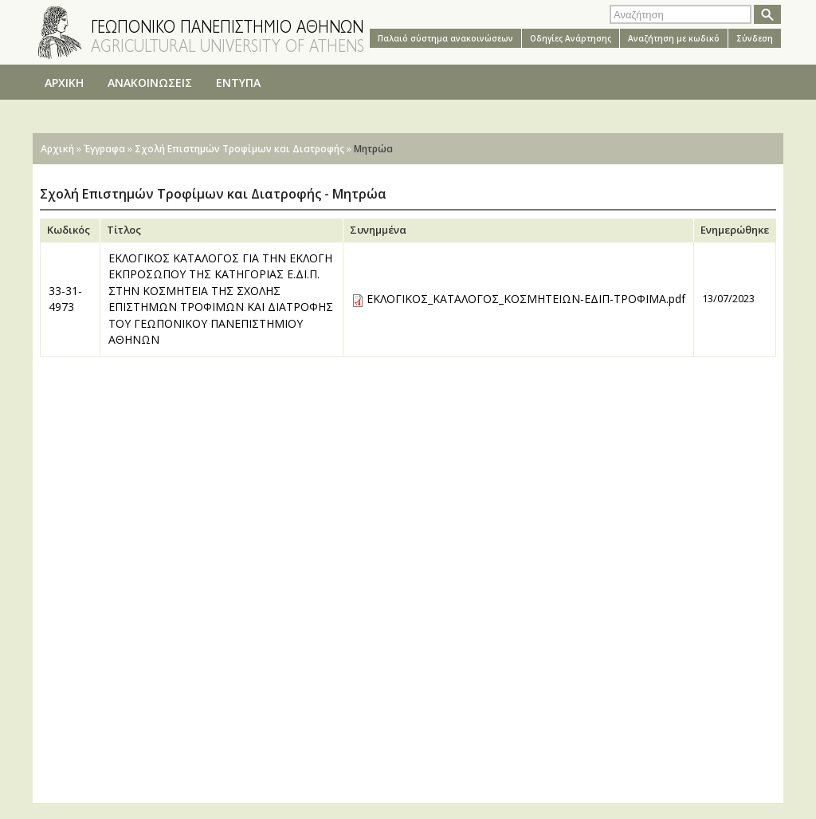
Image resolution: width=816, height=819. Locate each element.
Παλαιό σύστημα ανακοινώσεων (445, 38)
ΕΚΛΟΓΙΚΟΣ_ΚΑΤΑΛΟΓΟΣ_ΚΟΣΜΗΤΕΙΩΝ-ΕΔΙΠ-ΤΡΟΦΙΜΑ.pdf (526, 298)
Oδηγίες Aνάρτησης (570, 38)
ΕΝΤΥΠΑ (238, 82)
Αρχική (57, 149)
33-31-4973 (65, 299)
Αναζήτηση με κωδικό (674, 38)
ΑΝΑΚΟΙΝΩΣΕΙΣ (150, 82)
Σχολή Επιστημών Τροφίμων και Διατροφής (239, 149)
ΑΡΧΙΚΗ (64, 82)
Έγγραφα (104, 149)
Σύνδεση (754, 38)
